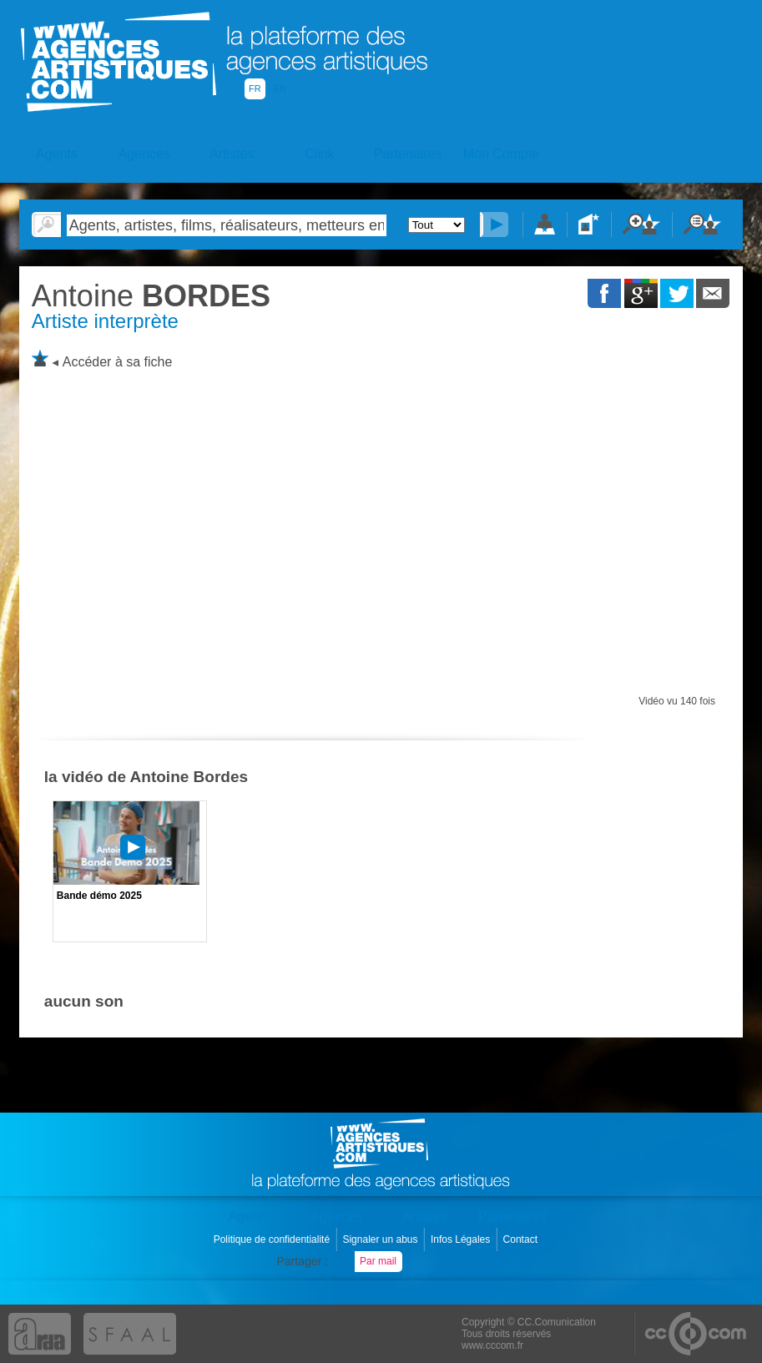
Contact (522, 1239)
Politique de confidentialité (273, 1239)
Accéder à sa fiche (118, 362)
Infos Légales (462, 1239)
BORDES (151, 296)
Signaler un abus (381, 1239)
